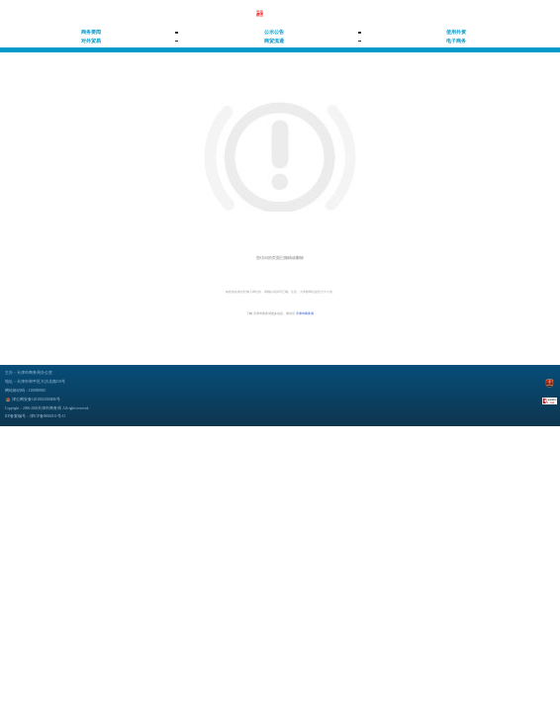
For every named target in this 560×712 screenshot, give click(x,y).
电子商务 (456, 41)
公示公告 (274, 32)
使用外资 (456, 32)
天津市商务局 (305, 313)
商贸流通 (274, 41)
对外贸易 (91, 41)
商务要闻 (91, 32)
